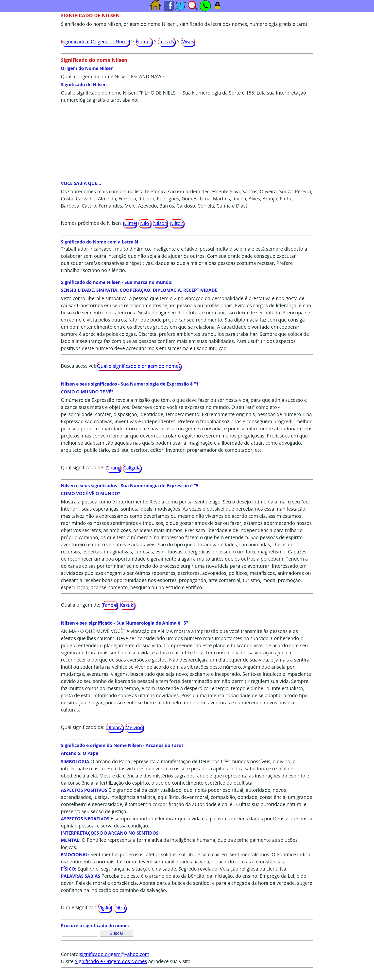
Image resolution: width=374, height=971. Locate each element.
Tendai (109, 605)
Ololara (114, 727)
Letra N (166, 41)
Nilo (144, 223)
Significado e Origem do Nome (95, 41)
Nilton (177, 223)
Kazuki (127, 605)
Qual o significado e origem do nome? (138, 366)
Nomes (144, 41)
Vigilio (104, 907)
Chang (113, 467)
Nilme (129, 223)
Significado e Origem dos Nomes (111, 961)
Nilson (160, 223)
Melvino (134, 727)
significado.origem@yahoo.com (114, 954)
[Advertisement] (187, 140)
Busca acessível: (78, 365)
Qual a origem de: (80, 604)
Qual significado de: (82, 467)
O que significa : (78, 907)
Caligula (132, 467)
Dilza (119, 907)
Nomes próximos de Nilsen (91, 223)
